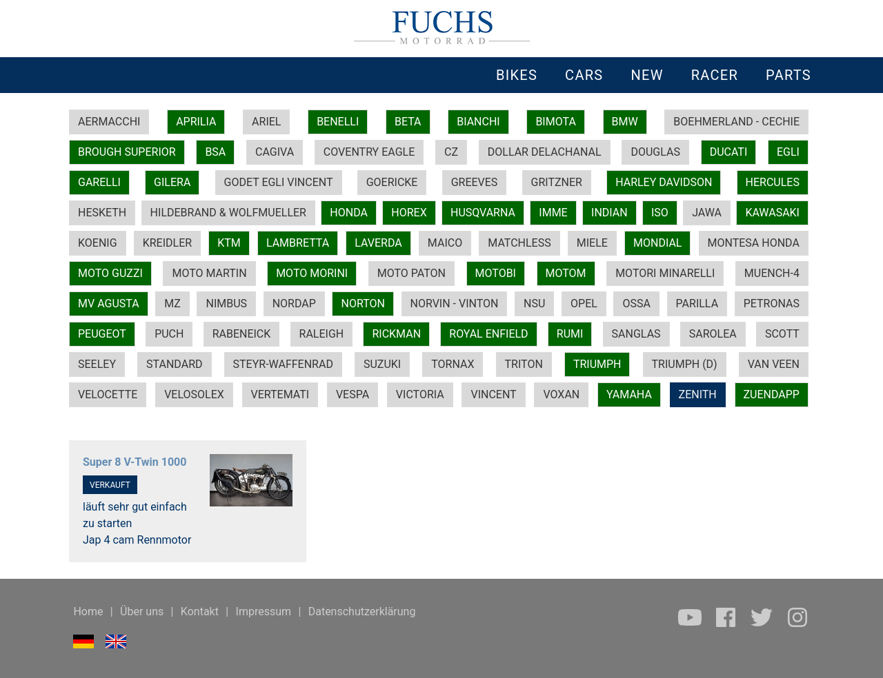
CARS (584, 75)
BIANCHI (478, 121)
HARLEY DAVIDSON (663, 182)
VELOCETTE (107, 394)
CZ (451, 151)
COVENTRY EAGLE (369, 151)
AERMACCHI (109, 121)
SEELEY (97, 364)
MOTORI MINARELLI (665, 273)
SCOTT (782, 333)
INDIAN (609, 212)
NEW (647, 75)
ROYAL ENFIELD (488, 333)
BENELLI (338, 121)
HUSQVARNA (482, 212)
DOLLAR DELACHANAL (545, 151)
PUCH (169, 333)
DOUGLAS (655, 151)
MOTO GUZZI (110, 273)
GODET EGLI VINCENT (278, 182)
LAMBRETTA (297, 242)
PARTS (788, 75)
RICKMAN (396, 333)
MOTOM (566, 273)
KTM (229, 242)
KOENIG (97, 242)
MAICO (445, 242)
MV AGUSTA (108, 303)
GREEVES (474, 182)
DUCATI (729, 151)
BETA (408, 121)
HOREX (408, 212)
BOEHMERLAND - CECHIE (736, 121)
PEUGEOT (102, 333)
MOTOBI (495, 273)
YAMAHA (629, 394)
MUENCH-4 (772, 273)
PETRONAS (772, 303)
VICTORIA (420, 394)
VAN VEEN (774, 364)
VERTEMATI (280, 394)
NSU (534, 303)
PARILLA (697, 303)
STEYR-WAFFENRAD (283, 364)
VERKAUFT (110, 485)
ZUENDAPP (772, 394)
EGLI (788, 151)
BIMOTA (555, 121)
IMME (553, 212)
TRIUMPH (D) (684, 364)
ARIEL (266, 121)
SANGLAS (636, 333)
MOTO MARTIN (209, 273)
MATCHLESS (519, 242)
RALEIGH (321, 333)
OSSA (636, 303)
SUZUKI (382, 364)
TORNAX (452, 364)
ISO (659, 212)
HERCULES (773, 182)
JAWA (707, 212)
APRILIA (196, 121)
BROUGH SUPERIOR (127, 151)
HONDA (349, 212)
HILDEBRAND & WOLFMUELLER (228, 212)
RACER (714, 75)
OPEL (584, 303)
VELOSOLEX (194, 394)
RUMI (570, 333)
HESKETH (102, 212)
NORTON (362, 303)
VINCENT (493, 394)
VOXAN (561, 394)
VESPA (352, 394)
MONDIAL (657, 242)
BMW (625, 121)
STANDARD (174, 364)
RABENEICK (241, 333)
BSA (215, 151)
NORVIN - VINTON (454, 303)
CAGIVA (274, 151)
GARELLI (99, 182)
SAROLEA (713, 333)
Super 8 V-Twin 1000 (134, 462)
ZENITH (698, 394)
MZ (172, 303)
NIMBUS (226, 303)
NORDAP (294, 303)
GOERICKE (392, 182)
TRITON (524, 364)
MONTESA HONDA (754, 242)
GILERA (172, 182)
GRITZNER (556, 182)
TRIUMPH (597, 364)
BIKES (516, 75)
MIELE (592, 242)
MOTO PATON (411, 273)
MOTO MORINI (312, 273)
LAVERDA (378, 242)
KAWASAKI (772, 212)
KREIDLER (167, 242)
